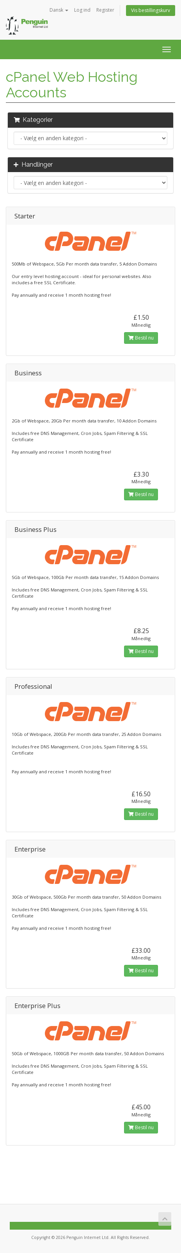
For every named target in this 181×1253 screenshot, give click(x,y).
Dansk (59, 10)
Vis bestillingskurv (150, 10)
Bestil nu (141, 337)
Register (105, 10)
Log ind (82, 10)
